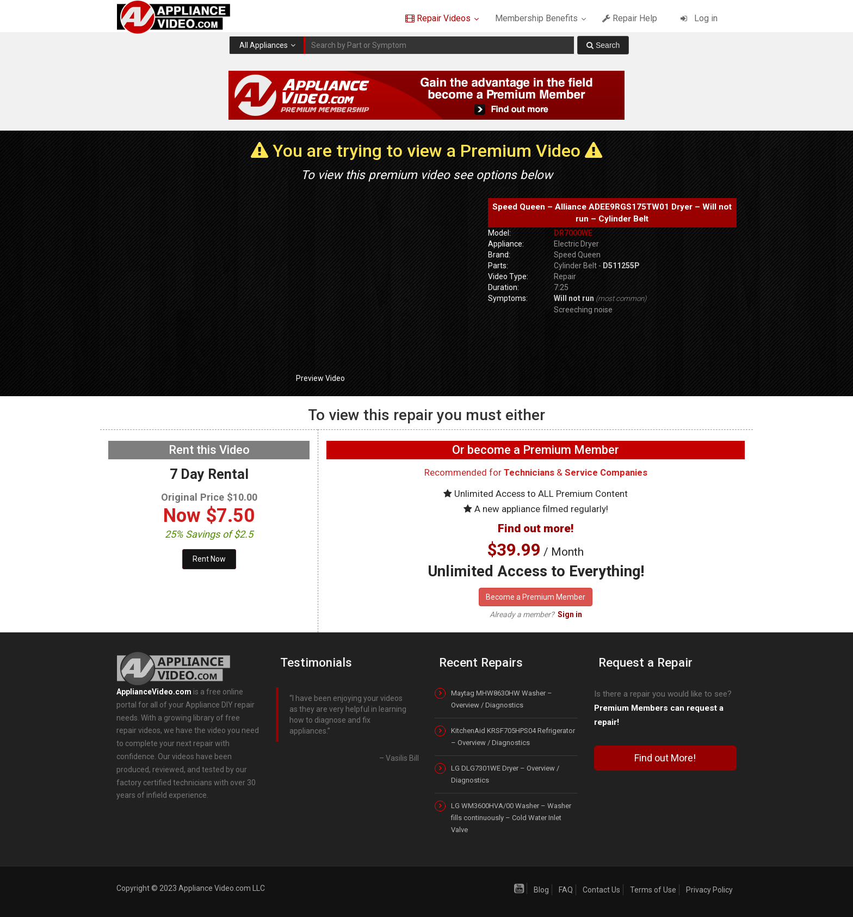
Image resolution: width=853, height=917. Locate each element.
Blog (541, 889)
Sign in (570, 614)
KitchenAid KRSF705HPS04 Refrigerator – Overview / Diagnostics (513, 737)
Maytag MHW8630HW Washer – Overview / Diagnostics (501, 699)
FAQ (566, 889)
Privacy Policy (709, 889)
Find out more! (535, 528)
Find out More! (665, 758)
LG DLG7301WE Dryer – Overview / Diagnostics (505, 774)
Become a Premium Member (535, 597)
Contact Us (601, 889)
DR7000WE (573, 233)
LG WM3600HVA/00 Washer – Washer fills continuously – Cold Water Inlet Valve (511, 818)
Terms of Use (653, 889)
